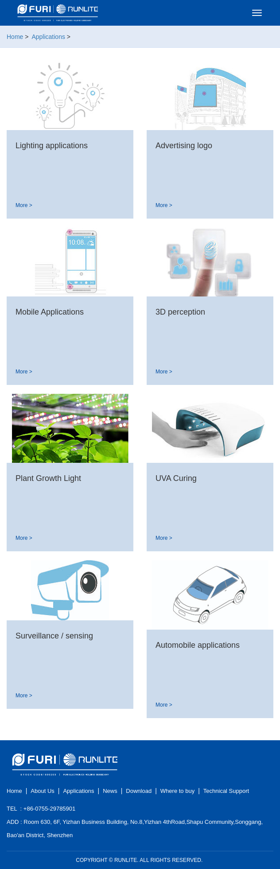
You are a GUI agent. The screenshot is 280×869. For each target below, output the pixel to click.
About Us (42, 791)
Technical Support (226, 791)
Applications (48, 36)
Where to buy (177, 791)
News (110, 791)
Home (15, 36)
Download (139, 791)
